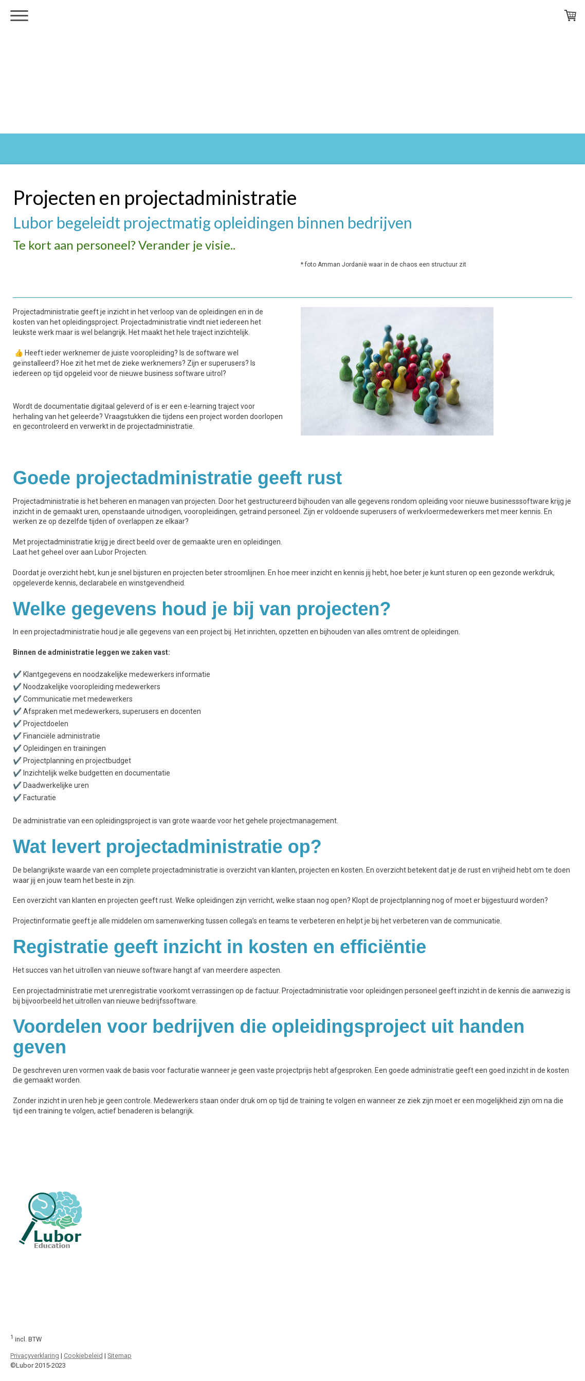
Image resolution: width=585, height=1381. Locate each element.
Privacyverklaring (34, 1355)
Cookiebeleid (83, 1355)
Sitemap (119, 1355)
